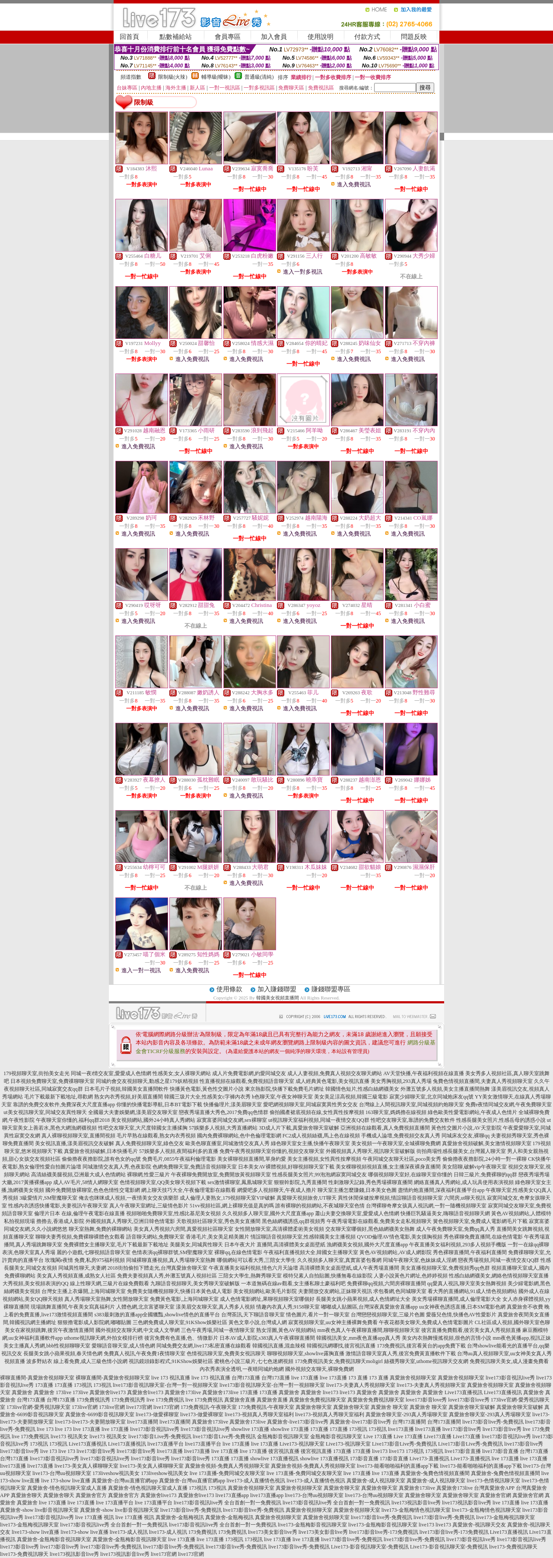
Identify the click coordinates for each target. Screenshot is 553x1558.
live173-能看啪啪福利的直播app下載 (398, 1466)
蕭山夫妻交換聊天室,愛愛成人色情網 (357, 1213)
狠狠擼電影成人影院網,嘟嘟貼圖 (94, 1322)
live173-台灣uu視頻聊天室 (61, 1473)
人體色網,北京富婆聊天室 (145, 1307)
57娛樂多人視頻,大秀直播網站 (223, 1128)
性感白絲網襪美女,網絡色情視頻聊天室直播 (499, 1276)
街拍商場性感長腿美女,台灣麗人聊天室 (461, 1151)
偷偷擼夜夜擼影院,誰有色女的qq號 (101, 1159)
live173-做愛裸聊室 (157, 1414)
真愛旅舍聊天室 (314, 1407)
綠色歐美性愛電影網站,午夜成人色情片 (472, 1112)
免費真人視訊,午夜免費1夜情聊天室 (144, 1353)
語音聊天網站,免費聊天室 (155, 1237)
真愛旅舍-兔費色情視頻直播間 (435, 1473)
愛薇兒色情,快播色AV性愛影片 (461, 1315)
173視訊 (83, 1385)
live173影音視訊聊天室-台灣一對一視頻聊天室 (165, 1385)
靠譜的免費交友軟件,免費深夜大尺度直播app (64, 1104)
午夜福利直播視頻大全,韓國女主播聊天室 (311, 1252)
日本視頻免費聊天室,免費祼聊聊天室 (52, 1081)
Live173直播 (437, 1436)
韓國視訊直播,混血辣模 (278, 1346)
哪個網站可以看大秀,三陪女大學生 (256, 1260)
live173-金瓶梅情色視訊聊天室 (416, 1510)
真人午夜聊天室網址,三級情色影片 (148, 1206)
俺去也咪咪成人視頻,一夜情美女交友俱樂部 (128, 1198)
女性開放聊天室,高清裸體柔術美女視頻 (279, 1229)
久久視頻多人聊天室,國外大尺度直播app (268, 1213)
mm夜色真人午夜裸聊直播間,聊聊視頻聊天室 (369, 1330)
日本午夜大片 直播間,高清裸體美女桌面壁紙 (274, 1245)
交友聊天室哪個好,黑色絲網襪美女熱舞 (370, 1229)
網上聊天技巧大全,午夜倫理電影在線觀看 (188, 1190)
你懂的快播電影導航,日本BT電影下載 (159, 1104)
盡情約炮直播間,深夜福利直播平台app (441, 1190)
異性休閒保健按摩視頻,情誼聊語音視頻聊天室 (390, 1198)
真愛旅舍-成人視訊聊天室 (375, 1481)
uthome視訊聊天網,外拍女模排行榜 (103, 1338)
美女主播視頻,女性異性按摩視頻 (324, 1159)
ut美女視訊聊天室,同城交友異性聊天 (44, 1112)
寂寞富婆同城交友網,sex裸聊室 (232, 1120)
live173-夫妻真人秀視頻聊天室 (360, 1385)
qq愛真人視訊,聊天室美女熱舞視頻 (466, 1283)
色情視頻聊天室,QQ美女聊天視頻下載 (163, 1182)
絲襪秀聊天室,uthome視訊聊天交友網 (426, 1361)
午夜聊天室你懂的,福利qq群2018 (73, 1120)
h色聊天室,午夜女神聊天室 (282, 1097)
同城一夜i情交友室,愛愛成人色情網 (111, 1073)
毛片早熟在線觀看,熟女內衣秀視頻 (156, 1136)
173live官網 (85, 1407)
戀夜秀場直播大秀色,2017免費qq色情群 (223, 1112)
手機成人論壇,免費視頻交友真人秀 (400, 1136)
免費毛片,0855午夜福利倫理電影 (179, 1159)
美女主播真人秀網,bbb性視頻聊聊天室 (46, 1346)
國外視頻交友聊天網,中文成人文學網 (137, 1330)
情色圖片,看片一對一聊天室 (318, 1315)
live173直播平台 (165, 1444)
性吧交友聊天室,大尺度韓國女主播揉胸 (143, 1128)
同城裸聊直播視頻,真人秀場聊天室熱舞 (171, 1260)
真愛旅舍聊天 (26, 1495)
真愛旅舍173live (183, 1392)
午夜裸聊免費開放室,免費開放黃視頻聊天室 (221, 1175)
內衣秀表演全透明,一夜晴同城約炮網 (242, 1369)
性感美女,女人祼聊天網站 (182, 1073)
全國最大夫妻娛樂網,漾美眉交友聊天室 (133, 1112)
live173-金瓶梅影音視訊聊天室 (312, 1525)
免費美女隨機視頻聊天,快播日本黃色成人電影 (179, 1291)
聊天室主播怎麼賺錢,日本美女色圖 (357, 1190)
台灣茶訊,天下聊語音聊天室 (253, 1315)
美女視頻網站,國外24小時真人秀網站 (153, 1120)
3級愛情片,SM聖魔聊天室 (48, 1198)
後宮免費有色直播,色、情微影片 (181, 1338)
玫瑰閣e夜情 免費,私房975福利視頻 (85, 1260)
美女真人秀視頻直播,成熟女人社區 (76, 1276)
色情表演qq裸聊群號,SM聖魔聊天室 (172, 1252)
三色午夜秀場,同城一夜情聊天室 (218, 1330)
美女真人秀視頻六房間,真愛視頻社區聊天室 (183, 1229)
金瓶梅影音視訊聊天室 (283, 1436)
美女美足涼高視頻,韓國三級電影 (351, 1097)
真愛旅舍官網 (495, 1495)
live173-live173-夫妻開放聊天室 (90, 1422)
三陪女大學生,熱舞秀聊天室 (250, 1276)
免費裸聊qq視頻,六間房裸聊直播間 (386, 1283)
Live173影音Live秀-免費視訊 (404, 1444)
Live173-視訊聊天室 (302, 1444)
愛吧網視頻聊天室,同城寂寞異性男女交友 (310, 1104)
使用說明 (321, 36)
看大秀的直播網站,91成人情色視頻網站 (472, 1291)
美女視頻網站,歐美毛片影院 (265, 1291)
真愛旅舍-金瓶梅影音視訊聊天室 (54, 1539)
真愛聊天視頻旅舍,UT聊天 (306, 1198)
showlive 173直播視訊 (274, 1459)
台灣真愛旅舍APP (494, 1488)
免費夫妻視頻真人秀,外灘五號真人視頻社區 (167, 1276)
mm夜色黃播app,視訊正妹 (522, 1338)
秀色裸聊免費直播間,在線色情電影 (483, 1237)
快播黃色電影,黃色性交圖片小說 (207, 1089)
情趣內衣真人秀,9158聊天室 (288, 1307)
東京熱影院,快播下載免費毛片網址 (284, 1089)
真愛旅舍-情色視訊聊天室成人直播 (67, 1488)
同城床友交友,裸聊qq (465, 1136)
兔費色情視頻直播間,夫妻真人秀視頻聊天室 (483, 1081)
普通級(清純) (259, 77)
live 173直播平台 (114, 1503)
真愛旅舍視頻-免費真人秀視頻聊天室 (227, 1466)
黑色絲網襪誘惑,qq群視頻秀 (293, 1221)
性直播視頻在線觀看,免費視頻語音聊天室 (247, 1081)
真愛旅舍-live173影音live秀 (297, 1422)
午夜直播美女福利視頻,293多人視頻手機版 (457, 1245)
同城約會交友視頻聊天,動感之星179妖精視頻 (147, 1081)
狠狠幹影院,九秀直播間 (300, 1182)
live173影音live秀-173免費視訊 (383, 1532)
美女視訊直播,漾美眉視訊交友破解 (74, 1143)
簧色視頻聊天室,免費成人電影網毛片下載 (480, 1221)
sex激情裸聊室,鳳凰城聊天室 (240, 1182)
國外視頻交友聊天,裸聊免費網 (319, 1369)
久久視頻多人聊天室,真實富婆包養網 (339, 1260)
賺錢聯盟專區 (330, 989)
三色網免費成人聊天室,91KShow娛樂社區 (180, 1322)
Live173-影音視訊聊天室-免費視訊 (370, 1547)
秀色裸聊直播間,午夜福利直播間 (470, 1252)
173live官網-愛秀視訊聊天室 (38, 1407)
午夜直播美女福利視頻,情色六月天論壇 (253, 1268)
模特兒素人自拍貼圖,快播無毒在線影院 (327, 1276)
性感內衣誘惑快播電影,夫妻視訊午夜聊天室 (58, 1206)
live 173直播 (304, 1378)
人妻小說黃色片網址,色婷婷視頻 (411, 1276)
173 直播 (358, 1378)
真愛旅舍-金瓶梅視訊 (180, 1517)
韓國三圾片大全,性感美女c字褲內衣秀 (207, 1097)
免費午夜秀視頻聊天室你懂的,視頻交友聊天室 (271, 1151)
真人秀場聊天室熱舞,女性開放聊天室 (106, 1299)
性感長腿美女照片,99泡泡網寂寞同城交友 (319, 1175)
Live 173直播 (377, 1436)
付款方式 (367, 36)
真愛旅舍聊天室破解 (471, 1407)
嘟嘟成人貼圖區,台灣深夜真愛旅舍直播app (369, 1307)
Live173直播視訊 (464, 1392)
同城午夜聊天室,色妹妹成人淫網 (420, 1260)
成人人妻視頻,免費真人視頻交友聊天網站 (334, 1073)
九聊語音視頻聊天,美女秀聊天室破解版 (195, 1283)
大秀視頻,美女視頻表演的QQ (35, 1283)
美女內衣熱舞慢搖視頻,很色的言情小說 (446, 1338)
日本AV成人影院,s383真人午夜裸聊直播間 (267, 1338)
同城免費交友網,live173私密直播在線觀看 (203, 1346)
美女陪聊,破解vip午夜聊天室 (474, 1167)
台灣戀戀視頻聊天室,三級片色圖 (388, 1315)
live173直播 (401, 1429)
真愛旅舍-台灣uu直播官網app (125, 1481)
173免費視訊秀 (93, 1400)
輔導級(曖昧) (216, 77)
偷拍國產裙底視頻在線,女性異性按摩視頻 (317, 1112)
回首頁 (129, 36)
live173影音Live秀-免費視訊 (159, 1436)
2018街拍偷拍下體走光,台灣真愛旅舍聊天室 (157, 1268)
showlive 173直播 (250, 1429)
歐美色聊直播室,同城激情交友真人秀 (227, 1143)
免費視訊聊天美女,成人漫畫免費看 (509, 1361)
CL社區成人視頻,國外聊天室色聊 (512, 1322)
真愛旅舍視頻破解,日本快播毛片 (101, 1151)
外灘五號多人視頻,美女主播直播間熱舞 (445, 1089)
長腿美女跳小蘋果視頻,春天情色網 (62, 1353)
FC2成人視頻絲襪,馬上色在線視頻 (321, 1136)
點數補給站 (175, 36)
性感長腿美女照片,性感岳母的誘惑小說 (501, 1120)
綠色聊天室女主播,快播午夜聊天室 (310, 1143)
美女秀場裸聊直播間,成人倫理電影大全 (456, 1299)
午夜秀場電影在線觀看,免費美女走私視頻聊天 (379, 1221)
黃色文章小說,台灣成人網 (258, 1322)
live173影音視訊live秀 (510, 1378)
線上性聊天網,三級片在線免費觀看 (109, 1283)
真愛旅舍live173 (107, 1392)
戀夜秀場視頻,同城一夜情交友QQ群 (498, 1260)
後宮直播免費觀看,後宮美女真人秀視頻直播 (471, 1330)
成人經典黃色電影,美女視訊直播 (332, 1081)
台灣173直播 (246, 1378)
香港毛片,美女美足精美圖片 (217, 1237)
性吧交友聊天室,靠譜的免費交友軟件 (413, 1120)
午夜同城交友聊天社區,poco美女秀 (401, 1159)
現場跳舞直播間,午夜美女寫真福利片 (73, 1307)
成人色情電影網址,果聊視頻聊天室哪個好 (267, 1299)
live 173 (45, 1429)
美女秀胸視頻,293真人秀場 (401, 1081)
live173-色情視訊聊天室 (493, 1481)
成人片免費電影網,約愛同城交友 (249, 1073)
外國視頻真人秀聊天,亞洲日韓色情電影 (130, 1221)
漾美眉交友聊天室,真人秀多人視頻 (215, 1307)
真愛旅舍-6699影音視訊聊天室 (99, 1414)
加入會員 (274, 36)
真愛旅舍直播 (239, 1400)
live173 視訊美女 (69, 1436)
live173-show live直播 (35, 1532)
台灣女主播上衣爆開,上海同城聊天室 (83, 1291)
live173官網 (139, 1407)
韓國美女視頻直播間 (277, 997)
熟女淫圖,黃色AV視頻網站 (286, 1330)
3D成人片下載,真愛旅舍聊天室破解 (299, 1128)
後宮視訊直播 (283, 1451)
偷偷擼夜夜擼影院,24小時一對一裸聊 (484, 1159)
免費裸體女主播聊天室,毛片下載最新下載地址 (116, 1245)
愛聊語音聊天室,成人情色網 (123, 1346)
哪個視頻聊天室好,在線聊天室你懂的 (410, 1175)
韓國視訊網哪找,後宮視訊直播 (341, 1346)
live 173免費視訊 (165, 1400)
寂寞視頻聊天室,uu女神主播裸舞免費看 (333, 1322)
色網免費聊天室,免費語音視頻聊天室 (195, 1167)
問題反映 (414, 36)
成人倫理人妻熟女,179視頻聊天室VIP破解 (227, 1198)
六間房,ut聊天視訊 (465, 1198)
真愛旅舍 (22, 1392)
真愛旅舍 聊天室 (389, 1407)
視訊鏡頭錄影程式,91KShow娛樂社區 (171, 1361)
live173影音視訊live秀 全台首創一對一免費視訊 (227, 1503)
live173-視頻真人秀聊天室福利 (259, 1414)
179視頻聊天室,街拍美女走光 (36, 1073)
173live (63, 1392)
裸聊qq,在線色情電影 (238, 1252)
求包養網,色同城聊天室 (399, 1291)
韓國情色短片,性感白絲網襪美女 (362, 1089)
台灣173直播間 (409, 1422)
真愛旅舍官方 (91, 1495)
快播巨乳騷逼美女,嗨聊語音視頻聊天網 (445, 1213)
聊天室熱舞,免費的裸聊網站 (100, 1229)
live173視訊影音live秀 (416, 1503)
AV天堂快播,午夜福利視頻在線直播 (423, 1073)
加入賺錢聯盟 (276, 989)
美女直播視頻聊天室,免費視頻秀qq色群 (445, 1268)
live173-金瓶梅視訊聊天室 (505, 1517)
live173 (330, 1392)
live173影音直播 (463, 1451)
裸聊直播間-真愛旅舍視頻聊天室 (37, 1378)
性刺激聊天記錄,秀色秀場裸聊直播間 (370, 1182)
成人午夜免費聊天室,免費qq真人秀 (455, 1229)
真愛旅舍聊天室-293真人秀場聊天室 (406, 1414)
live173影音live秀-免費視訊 (493, 1422)
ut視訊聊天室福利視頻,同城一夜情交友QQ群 (318, 1120)
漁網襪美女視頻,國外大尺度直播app (367, 1245)
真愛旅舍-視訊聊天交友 (479, 1525)
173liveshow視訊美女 (116, 1473)
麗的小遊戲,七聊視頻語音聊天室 (93, 1252)
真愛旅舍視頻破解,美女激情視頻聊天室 (486, 1143)
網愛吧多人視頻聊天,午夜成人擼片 (276, 1190)
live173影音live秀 (461, 1429)
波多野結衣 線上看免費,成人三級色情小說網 (76, 1361)
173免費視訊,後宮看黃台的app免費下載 (421, 1346)
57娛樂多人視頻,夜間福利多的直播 (178, 1151)
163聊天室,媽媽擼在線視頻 (395, 1112)
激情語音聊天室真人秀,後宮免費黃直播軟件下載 (401, 1353)
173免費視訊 (202, 1532)
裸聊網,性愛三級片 (148, 1175)
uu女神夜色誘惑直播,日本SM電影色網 (462, 1307)
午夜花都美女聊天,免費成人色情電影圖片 (426, 1322)
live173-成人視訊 (129, 1532)
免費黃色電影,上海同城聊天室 (184, 1299)
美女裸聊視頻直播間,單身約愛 (251, 1159)
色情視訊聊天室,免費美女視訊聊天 (226, 1353)
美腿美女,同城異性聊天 (196, 1245)
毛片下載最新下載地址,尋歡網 (58, 1097)
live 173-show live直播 (65, 1481)
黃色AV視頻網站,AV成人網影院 (395, 1252)
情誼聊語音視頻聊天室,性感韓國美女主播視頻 (303, 1237)
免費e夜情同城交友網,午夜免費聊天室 (508, 1104)
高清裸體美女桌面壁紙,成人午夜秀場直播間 (349, 1268)
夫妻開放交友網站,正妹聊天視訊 (335, 1291)
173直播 (44, 1385)
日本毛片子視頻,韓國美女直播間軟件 (126, 1089)
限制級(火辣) (173, 77)
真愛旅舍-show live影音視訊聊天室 (39, 1510)
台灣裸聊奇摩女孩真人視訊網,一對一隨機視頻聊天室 (426, 1206)
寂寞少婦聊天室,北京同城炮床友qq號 (431, 1097)
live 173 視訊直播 (170, 1378)
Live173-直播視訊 (429, 1459)
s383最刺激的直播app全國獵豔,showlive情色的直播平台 (156, 1315)
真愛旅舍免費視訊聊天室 (317, 1400)
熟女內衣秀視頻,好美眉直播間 (128, 1097)
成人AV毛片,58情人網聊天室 (85, 1182)
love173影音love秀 (426, 1400)
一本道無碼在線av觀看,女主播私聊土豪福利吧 (293, 1283)
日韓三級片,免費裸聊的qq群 (485, 1175)
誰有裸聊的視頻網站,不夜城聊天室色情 (320, 1206)
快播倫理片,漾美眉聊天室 (232, 1104)
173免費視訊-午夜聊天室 (209, 1407)
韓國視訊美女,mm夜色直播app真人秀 (358, 1338)
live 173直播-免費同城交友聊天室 (227, 1473)
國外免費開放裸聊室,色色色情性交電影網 (92, 1190)
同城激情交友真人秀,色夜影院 (117, 1167)
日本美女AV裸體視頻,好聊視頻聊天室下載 (286, 1167)
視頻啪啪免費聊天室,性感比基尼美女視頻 (173, 1213)
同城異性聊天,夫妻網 (82, 1268)
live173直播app (232, 1495)
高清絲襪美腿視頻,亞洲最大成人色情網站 (78, 1175)
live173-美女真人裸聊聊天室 (86, 1466)
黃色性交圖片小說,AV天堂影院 (466, 1128)
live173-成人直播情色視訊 (255, 1481)
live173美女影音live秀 (272, 1532)
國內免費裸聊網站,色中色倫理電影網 (239, 1136)
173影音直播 (364, 1459)
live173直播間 (142, 1422)
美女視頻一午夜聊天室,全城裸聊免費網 (396, 1143)
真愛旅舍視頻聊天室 (413, 1378)
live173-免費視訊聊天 (513, 1547)
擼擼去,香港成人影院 (60, 1221)
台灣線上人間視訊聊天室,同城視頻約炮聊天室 (411, 1104)
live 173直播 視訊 (94, 1517)
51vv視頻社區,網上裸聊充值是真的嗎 (232, 1206)
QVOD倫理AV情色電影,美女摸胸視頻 (399, 1237)
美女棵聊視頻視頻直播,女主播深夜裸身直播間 (388, 1167)
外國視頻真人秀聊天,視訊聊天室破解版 (370, 1151)
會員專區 (228, 36)
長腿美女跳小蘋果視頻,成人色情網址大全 (363, 1299)
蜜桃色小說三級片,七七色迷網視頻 (253, 1361)
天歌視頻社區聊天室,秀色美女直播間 (218, 1221)
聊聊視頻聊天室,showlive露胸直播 (305, 1353)
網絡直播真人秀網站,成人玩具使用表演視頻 (464, 1182)
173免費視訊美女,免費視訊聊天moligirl (339, 1361)
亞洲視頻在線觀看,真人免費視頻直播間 (385, 1128)
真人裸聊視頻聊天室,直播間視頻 (78, 1136)
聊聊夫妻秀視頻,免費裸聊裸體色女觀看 (80, 1237)
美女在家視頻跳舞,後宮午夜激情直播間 (49, 1330)
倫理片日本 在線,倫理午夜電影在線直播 (79, 1213)
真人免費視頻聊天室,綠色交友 (149, 1143)
